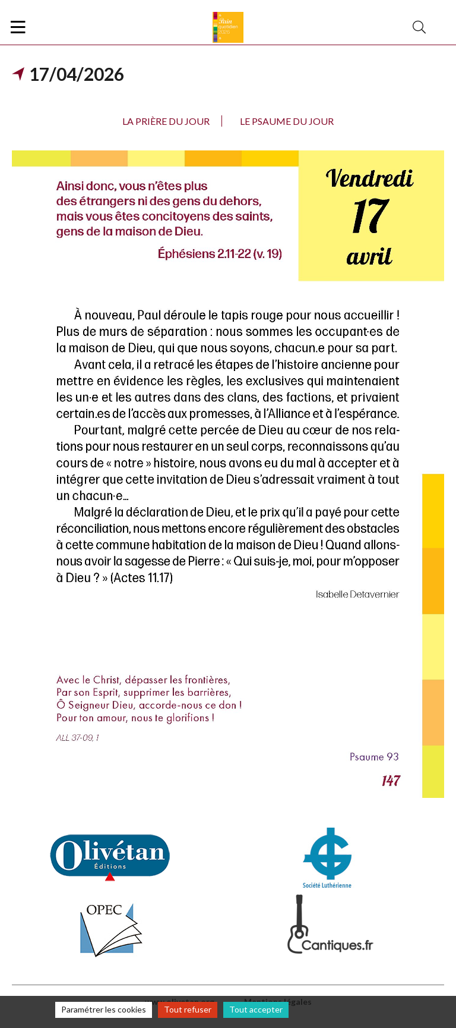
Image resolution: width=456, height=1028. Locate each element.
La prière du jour (166, 121)
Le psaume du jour (287, 121)
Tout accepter (256, 1009)
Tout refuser (187, 1009)
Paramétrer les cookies (103, 1009)
